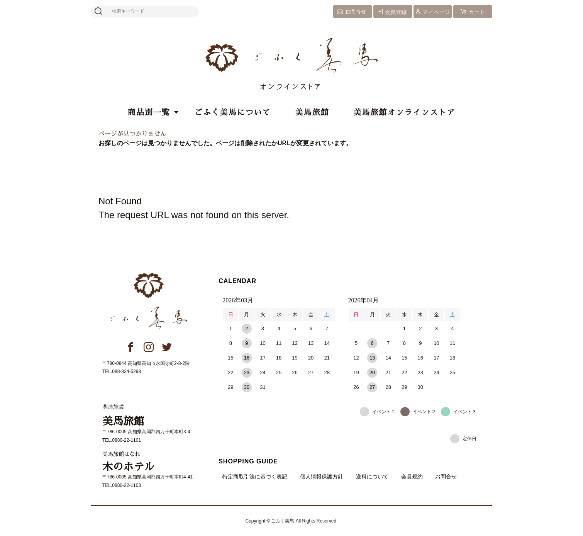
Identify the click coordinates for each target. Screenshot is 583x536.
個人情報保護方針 (321, 476)
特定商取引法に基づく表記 (254, 476)
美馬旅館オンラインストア (404, 112)
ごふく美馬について (233, 112)
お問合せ (355, 12)
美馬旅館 (312, 112)
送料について (372, 476)
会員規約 (412, 476)
